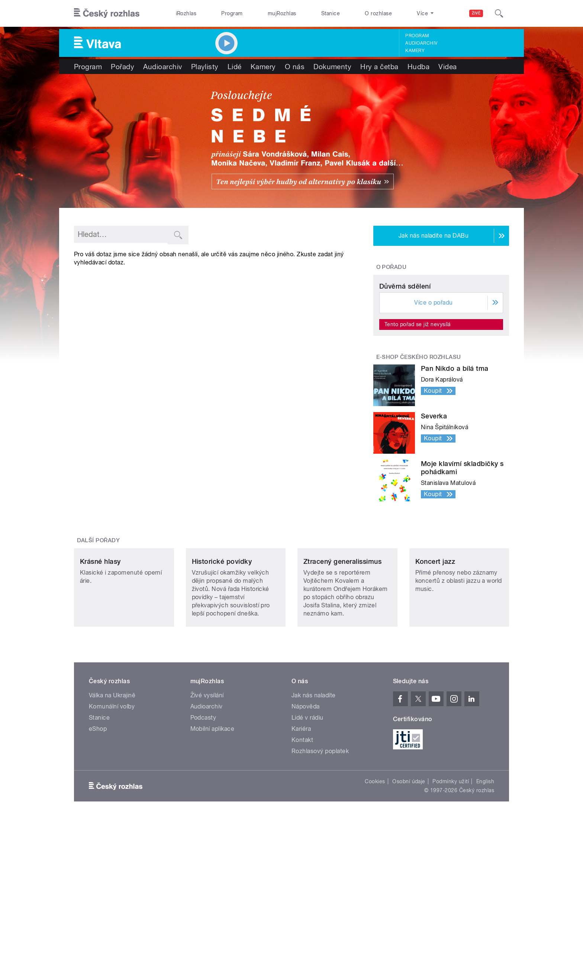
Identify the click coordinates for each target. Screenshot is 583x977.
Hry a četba (379, 66)
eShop (98, 847)
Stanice (330, 13)
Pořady (122, 66)
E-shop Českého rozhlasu (418, 426)
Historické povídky (222, 680)
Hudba (418, 66)
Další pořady (98, 610)
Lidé (235, 66)
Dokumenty (332, 66)
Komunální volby (112, 825)
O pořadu (391, 267)
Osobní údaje (408, 900)
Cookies (375, 900)
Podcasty (203, 836)
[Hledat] (499, 13)
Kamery (415, 50)
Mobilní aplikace (212, 847)
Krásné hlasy (100, 680)
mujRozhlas (282, 13)
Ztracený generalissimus (342, 680)
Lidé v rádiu (307, 836)
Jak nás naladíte (314, 814)
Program (231, 13)
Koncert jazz (435, 680)
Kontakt (302, 858)
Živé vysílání (207, 814)
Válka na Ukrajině (112, 814)
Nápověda (306, 825)
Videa (447, 66)
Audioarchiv (421, 43)
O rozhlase (378, 13)
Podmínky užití (450, 900)
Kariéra (301, 847)
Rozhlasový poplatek (320, 870)
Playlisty (205, 66)
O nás (295, 66)
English (485, 900)
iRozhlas (186, 13)
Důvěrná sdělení (405, 356)
